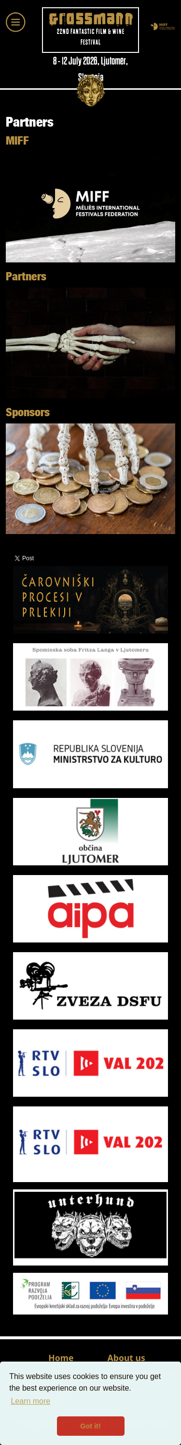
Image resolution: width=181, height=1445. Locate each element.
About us (126, 1358)
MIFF (17, 140)
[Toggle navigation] (16, 22)
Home (60, 1358)
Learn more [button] (30, 1401)
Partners (26, 276)
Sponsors (28, 412)
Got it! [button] (90, 1426)
